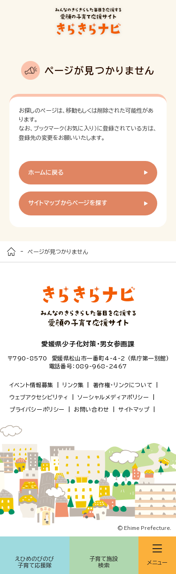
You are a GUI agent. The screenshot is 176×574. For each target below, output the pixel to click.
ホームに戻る (46, 172)
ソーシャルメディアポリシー (113, 397)
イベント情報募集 (31, 385)
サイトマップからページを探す (67, 203)
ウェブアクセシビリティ (39, 397)
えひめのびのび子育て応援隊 (34, 562)
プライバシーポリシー (37, 409)
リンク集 (73, 385)
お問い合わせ (91, 409)
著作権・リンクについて (123, 385)
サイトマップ (134, 409)
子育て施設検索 (104, 562)
